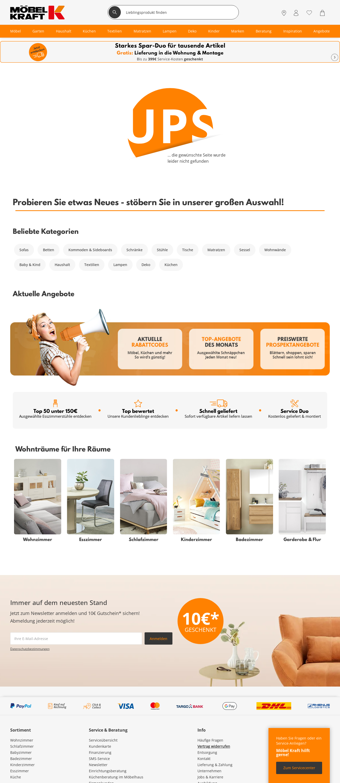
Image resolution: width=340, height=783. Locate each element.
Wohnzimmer (21, 740)
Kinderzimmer (22, 764)
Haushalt (62, 264)
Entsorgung (207, 752)
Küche (15, 777)
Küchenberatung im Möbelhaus (116, 777)
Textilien (91, 264)
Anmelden (158, 638)
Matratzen (216, 249)
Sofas (24, 249)
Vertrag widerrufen (213, 746)
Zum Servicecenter (299, 767)
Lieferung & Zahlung (214, 764)
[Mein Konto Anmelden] (296, 13)
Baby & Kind (29, 264)
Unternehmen (209, 770)
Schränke (134, 249)
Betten (48, 249)
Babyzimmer (21, 752)
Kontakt (203, 758)
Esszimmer (19, 770)
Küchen (171, 264)
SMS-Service (99, 758)
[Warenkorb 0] (323, 13)
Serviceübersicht (103, 740)
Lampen (120, 264)
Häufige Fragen (210, 740)
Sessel (244, 249)
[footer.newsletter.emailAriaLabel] (76, 638)
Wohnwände (275, 249)
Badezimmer (21, 758)
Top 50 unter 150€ (55, 409)
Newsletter (98, 764)
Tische (187, 249)
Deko (146, 264)
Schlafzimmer (22, 746)
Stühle (162, 249)
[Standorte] (284, 13)
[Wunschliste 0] (309, 12)
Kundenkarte (100, 746)
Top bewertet (138, 409)
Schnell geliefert (218, 409)
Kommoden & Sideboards (90, 249)
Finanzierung (100, 752)
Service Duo (294, 409)
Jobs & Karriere (210, 777)
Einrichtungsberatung (107, 770)
